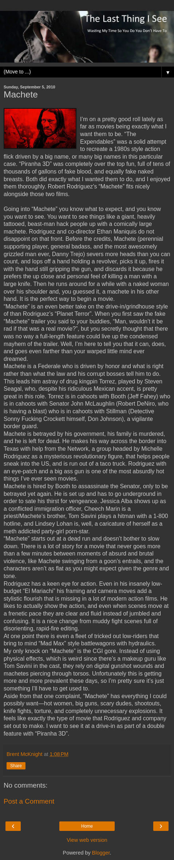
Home (87, 826)
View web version (87, 840)
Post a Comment (29, 801)
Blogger (101, 853)
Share (16, 765)
